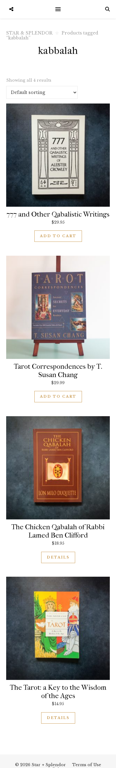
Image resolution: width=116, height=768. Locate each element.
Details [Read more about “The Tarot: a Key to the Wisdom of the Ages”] (58, 718)
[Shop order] (42, 92)
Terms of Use (86, 764)
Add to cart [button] (58, 236)
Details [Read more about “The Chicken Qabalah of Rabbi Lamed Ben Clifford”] (58, 557)
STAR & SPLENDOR (29, 33)
